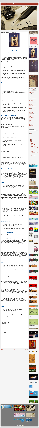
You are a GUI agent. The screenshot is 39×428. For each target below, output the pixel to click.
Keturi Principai (30, 101)
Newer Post (3, 349)
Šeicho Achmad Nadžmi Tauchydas (32, 119)
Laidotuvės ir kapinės (31, 103)
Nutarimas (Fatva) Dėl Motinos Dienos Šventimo (33, 155)
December (31, 134)
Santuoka (30, 116)
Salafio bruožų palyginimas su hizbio (34, 154)
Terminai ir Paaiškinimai (31, 125)
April (30, 140)
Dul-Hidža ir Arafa (31, 95)
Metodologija (30, 109)
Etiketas (30, 97)
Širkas (29, 121)
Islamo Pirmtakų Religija (8, 4)
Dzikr (29, 96)
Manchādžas (30, 107)
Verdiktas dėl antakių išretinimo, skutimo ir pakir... (33, 149)
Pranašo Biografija (31, 113)
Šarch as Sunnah (31, 117)
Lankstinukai (30, 104)
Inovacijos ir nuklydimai (31, 99)
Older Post (26, 349)
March (31, 141)
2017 (30, 132)
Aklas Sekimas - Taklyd (31, 89)
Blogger (23, 425)
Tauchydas (30, 124)
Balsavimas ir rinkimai (31, 92)
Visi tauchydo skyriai (4, 325)
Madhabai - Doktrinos (31, 105)
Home (14, 349)
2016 (30, 133)
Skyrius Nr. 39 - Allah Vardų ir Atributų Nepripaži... (33, 144)
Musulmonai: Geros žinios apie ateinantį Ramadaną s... (33, 146)
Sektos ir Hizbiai (30, 120)
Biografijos (30, 93)
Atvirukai (30, 91)
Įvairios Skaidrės (31, 100)
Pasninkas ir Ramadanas (31, 111)
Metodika (30, 108)
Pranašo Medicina (31, 112)
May (30, 139)
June (31, 138)
